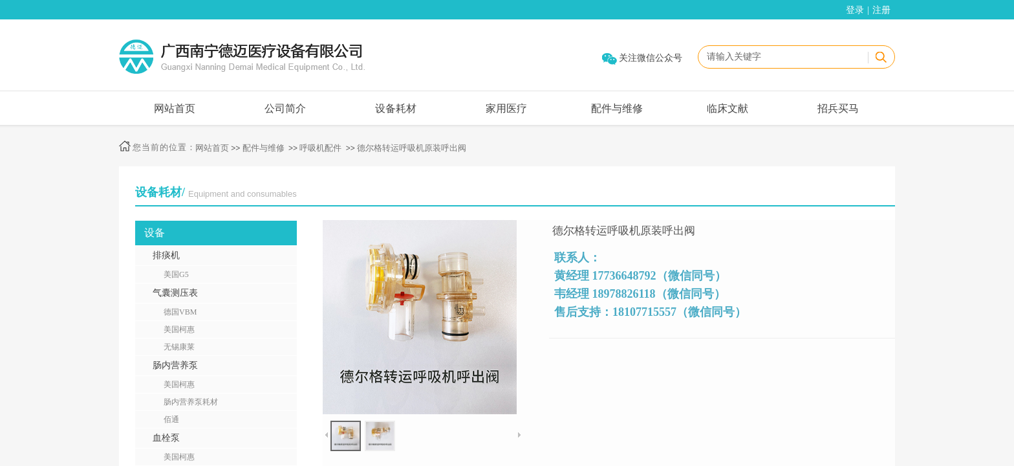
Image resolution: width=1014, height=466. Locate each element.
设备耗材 (395, 108)
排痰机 (166, 255)
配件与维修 (617, 108)
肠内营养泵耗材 (191, 401)
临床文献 (727, 108)
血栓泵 (166, 438)
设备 (154, 232)
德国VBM (180, 311)
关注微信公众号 (650, 58)
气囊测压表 (175, 293)
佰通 (171, 419)
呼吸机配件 (320, 148)
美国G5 (176, 274)
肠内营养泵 (175, 365)
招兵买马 (838, 108)
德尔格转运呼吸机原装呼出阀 (411, 148)
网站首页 (174, 108)
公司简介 (285, 108)
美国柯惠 (179, 329)
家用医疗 (506, 108)
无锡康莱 (179, 346)
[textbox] (782, 57)
